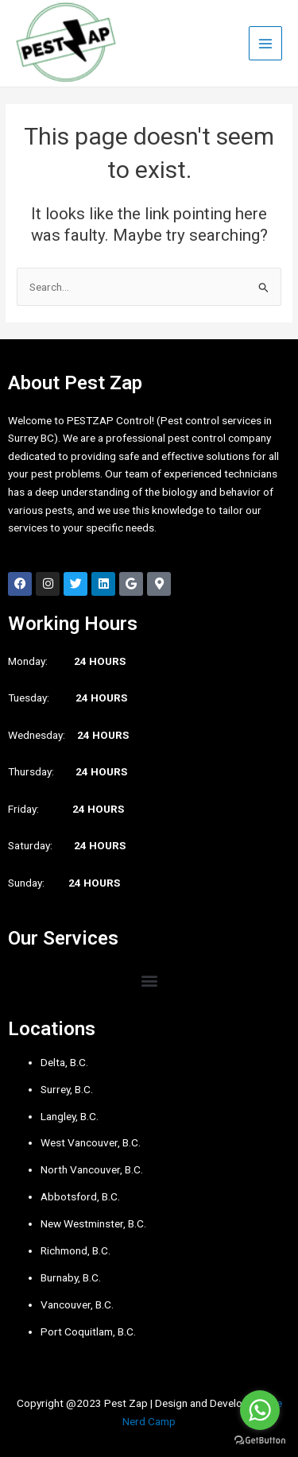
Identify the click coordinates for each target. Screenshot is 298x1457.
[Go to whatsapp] (260, 1410)
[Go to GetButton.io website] (259, 1441)
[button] (149, 980)
